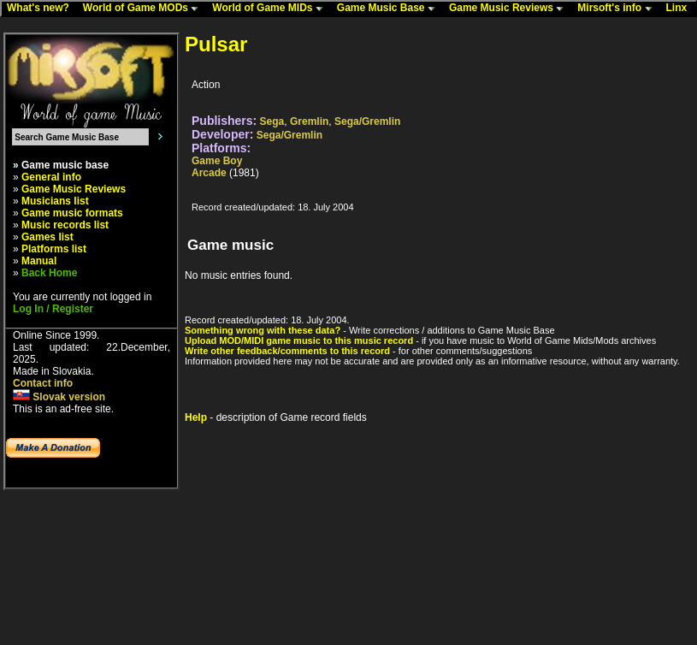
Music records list (65, 225)
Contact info (43, 383)
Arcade (209, 173)
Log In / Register (53, 309)
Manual (38, 261)
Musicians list (55, 201)
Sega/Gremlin (367, 121)
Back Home (49, 273)
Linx (680, 8)
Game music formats (72, 213)
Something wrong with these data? (262, 330)
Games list (47, 237)
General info (51, 177)
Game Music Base (390, 8)
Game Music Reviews (510, 8)
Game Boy (217, 161)
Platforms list (53, 249)
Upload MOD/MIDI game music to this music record (299, 340)
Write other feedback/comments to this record (287, 351)
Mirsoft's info (618, 8)
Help (196, 417)
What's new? (42, 8)
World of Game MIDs (271, 8)
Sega (272, 121)
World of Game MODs (144, 8)
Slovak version (59, 397)
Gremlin (309, 121)
